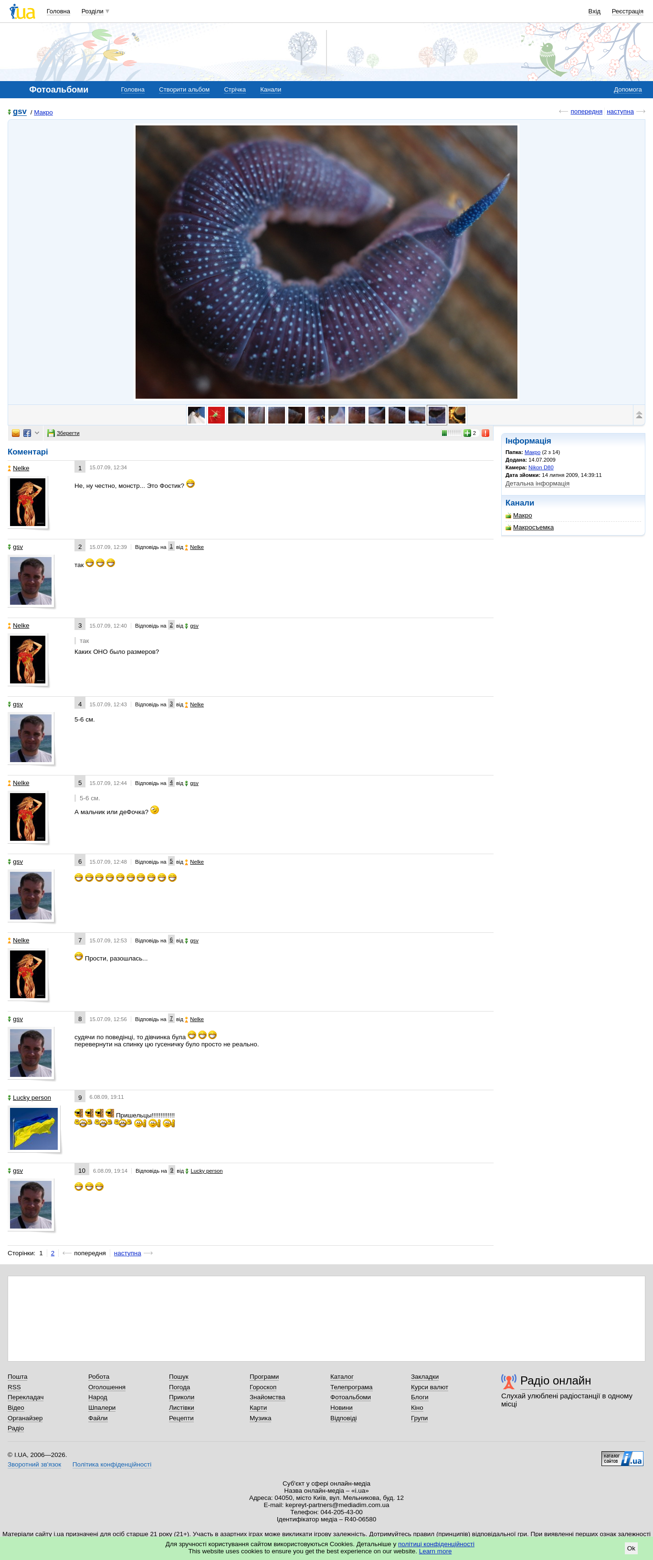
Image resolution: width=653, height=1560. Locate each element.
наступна (620, 111)
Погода (179, 1387)
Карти (258, 1407)
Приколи (181, 1397)
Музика (260, 1418)
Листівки (181, 1407)
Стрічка (234, 89)
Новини (341, 1407)
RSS (14, 1387)
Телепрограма (351, 1387)
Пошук (179, 1376)
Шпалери (102, 1407)
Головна (58, 11)
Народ (97, 1397)
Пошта (17, 1376)
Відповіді (343, 1418)
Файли (98, 1418)
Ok (631, 1548)
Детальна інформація (537, 483)
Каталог (342, 1376)
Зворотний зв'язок (34, 1464)
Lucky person (29, 1097)
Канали (270, 89)
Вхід (595, 11)
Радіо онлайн (555, 1380)
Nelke (18, 468)
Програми (264, 1376)
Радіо (16, 1428)
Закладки (425, 1376)
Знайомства (267, 1397)
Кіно (417, 1407)
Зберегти (63, 433)
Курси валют (429, 1387)
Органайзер (25, 1418)
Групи (419, 1418)
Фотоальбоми (350, 1397)
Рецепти (181, 1418)
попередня (586, 111)
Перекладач (25, 1397)
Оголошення (107, 1387)
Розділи (93, 11)
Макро (43, 112)
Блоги (420, 1397)
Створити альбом (184, 89)
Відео (16, 1407)
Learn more (435, 1551)
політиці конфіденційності (436, 1544)
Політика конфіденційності (112, 1464)
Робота (98, 1376)
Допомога (628, 89)
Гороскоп (263, 1387)
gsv (20, 112)
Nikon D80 (541, 467)
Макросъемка (530, 527)
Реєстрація (627, 11)
